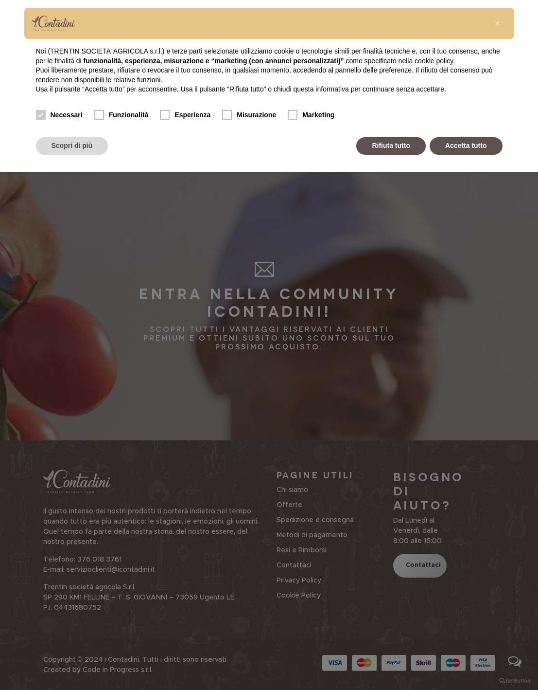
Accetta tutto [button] (466, 145)
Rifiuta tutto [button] (391, 145)
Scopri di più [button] (72, 145)
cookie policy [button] (434, 61)
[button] (497, 23)
